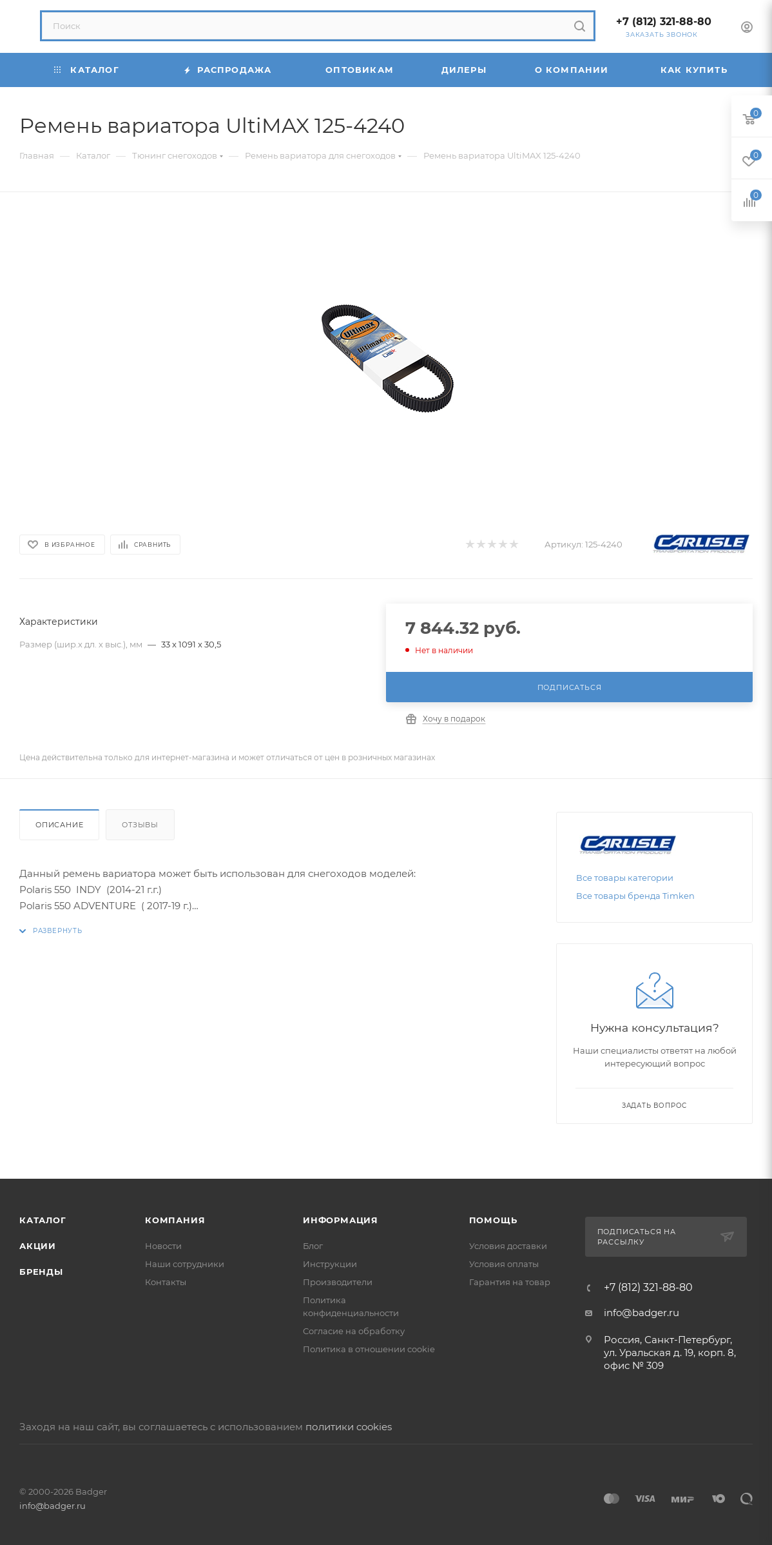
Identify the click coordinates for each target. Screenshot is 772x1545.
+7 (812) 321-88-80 (663, 21)
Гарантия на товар (509, 1282)
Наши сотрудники (184, 1264)
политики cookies (348, 1427)
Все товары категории (624, 877)
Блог (313, 1246)
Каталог (42, 1220)
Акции (37, 1246)
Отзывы (140, 824)
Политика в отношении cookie (369, 1349)
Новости (163, 1246)
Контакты (165, 1282)
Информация (340, 1220)
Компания (175, 1220)
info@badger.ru (641, 1312)
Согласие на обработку (354, 1331)
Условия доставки (508, 1246)
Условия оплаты (504, 1264)
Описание (59, 824)
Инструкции (330, 1264)
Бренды (41, 1271)
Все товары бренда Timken (635, 896)
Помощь (493, 1220)
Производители (337, 1282)
